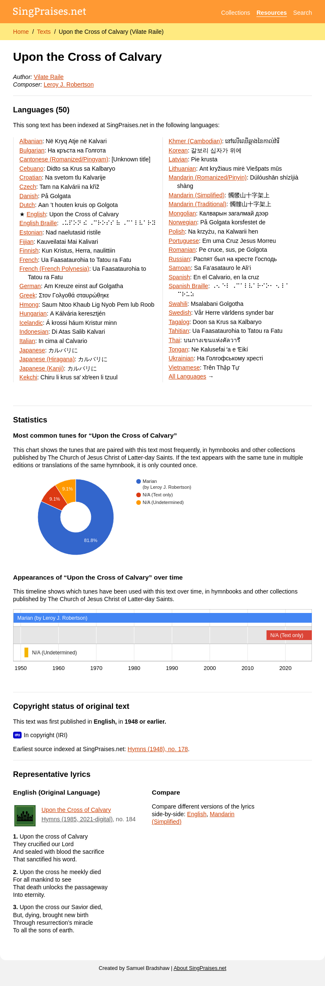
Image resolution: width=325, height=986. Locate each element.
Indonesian (34, 331)
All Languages (188, 376)
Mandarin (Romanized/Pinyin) (208, 177)
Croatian (30, 177)
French (28, 259)
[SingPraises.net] (49, 12)
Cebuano (31, 168)
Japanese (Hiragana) (47, 359)
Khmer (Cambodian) (195, 141)
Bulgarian (31, 150)
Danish (28, 196)
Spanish (179, 277)
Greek (27, 295)
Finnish (29, 250)
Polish (177, 231)
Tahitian (179, 330)
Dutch (27, 205)
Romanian (182, 249)
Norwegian (183, 222)
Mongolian (182, 213)
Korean (178, 150)
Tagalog (179, 322)
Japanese (32, 350)
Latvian (178, 159)
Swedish (180, 312)
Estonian (30, 232)
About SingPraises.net (200, 968)
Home (21, 31)
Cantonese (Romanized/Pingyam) (63, 159)
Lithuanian (182, 168)
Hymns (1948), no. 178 (158, 749)
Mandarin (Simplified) (197, 195)
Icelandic (31, 322)
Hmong (29, 304)
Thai (174, 340)
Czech (27, 186)
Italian (27, 341)
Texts (44, 31)
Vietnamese (184, 367)
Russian (179, 259)
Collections (235, 12)
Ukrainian (181, 358)
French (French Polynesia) (54, 268)
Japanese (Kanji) (41, 368)
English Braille (38, 223)
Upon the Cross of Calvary (76, 809)
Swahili (178, 303)
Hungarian (33, 313)
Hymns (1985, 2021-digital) (77, 819)
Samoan (180, 267)
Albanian (31, 141)
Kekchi (28, 377)
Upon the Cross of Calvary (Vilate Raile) (111, 31)
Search (302, 12)
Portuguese (184, 240)
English (36, 214)
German (30, 286)
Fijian (26, 241)
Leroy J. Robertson (69, 84)
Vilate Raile (49, 77)
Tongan (178, 349)
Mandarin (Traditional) (197, 204)
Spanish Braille (188, 286)
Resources (271, 12)
